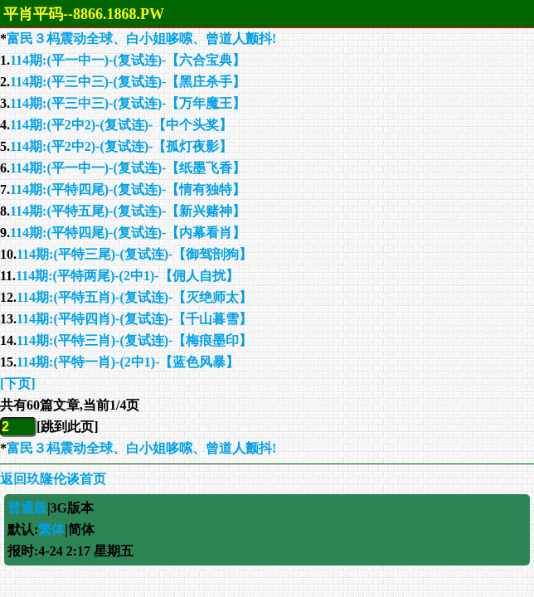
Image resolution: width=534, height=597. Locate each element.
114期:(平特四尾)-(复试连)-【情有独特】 (127, 189)
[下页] (18, 383)
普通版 (27, 508)
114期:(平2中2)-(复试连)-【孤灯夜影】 (121, 146)
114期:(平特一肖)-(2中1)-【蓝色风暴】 (128, 362)
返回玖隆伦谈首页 (53, 479)
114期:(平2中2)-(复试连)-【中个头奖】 (121, 125)
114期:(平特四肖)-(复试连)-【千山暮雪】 (134, 319)
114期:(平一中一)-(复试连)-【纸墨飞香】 (127, 168)
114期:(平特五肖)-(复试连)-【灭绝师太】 (134, 297)
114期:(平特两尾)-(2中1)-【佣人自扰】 (127, 276)
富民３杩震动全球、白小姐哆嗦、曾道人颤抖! (141, 39)
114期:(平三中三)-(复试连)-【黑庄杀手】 (127, 82)
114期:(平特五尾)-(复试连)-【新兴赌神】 (127, 211)
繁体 (51, 529)
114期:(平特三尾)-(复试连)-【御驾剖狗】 (134, 254)
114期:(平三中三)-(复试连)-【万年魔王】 (127, 103)
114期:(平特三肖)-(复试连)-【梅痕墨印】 (134, 340)
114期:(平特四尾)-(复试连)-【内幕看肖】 (127, 233)
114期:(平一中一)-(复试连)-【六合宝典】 (127, 60)
